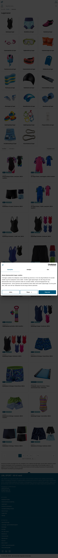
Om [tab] (48, 269)
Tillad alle (47, 292)
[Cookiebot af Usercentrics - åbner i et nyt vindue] (49, 265)
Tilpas (29, 292)
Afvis (10, 292)
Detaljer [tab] (29, 269)
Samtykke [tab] (10, 269)
